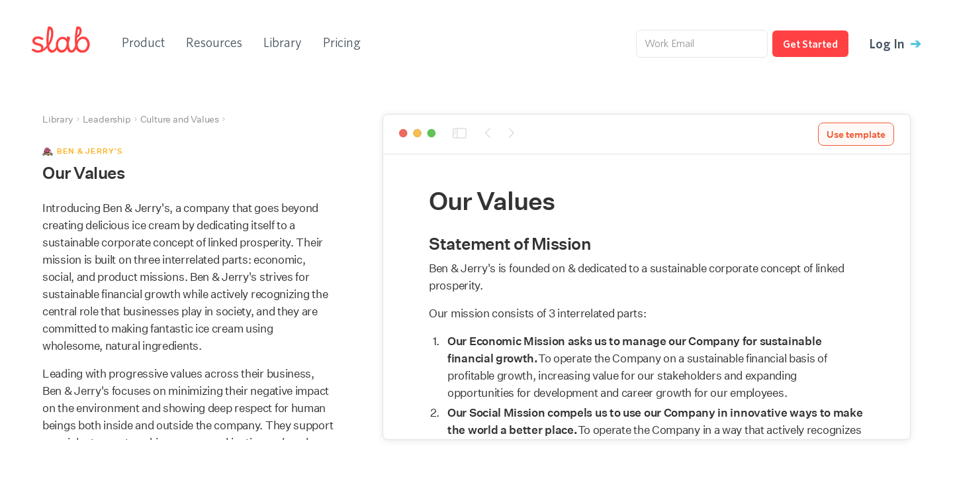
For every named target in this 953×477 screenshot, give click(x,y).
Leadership (107, 119)
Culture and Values (179, 119)
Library (282, 42)
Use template (856, 134)
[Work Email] (702, 43)
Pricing (342, 42)
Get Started (810, 44)
